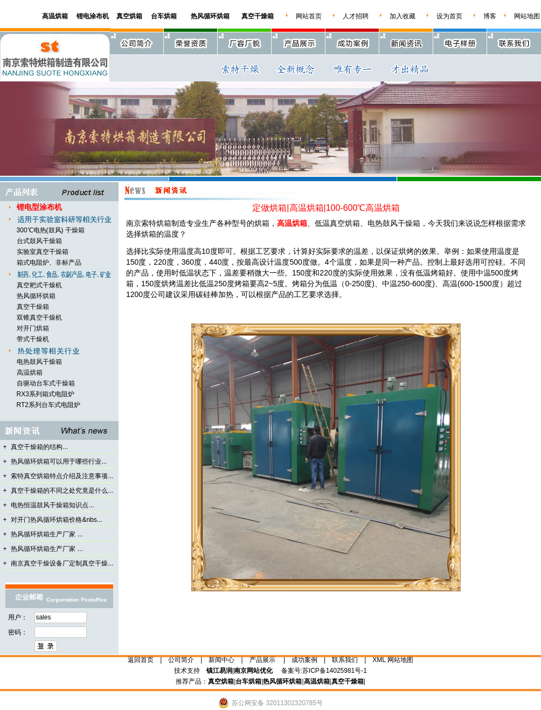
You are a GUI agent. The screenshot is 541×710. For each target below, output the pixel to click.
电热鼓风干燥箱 (39, 362)
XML (378, 660)
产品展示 (262, 660)
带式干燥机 (33, 339)
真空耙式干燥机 (39, 285)
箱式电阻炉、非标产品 (49, 262)
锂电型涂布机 (39, 207)
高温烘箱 (30, 372)
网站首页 (309, 16)
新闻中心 (221, 660)
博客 (489, 16)
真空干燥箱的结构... (39, 447)
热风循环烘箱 (36, 296)
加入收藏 (402, 16)
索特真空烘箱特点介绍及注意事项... (62, 476)
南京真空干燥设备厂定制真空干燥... (62, 563)
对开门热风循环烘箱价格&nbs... (56, 519)
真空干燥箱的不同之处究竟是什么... (62, 490)
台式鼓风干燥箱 (39, 241)
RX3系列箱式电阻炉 (45, 394)
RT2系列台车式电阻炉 (48, 405)
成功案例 (304, 660)
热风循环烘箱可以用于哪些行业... (59, 461)
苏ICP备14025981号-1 (334, 670)
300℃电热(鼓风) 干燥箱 (51, 230)
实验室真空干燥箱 (42, 252)
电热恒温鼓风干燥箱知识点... (52, 505)
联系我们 (345, 660)
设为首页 (449, 16)
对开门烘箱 (33, 328)
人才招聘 (356, 16)
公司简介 (181, 660)
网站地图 (527, 16)
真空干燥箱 (33, 307)
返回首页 (141, 660)
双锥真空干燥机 (39, 317)
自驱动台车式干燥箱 (46, 383)
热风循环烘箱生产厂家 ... (46, 534)
